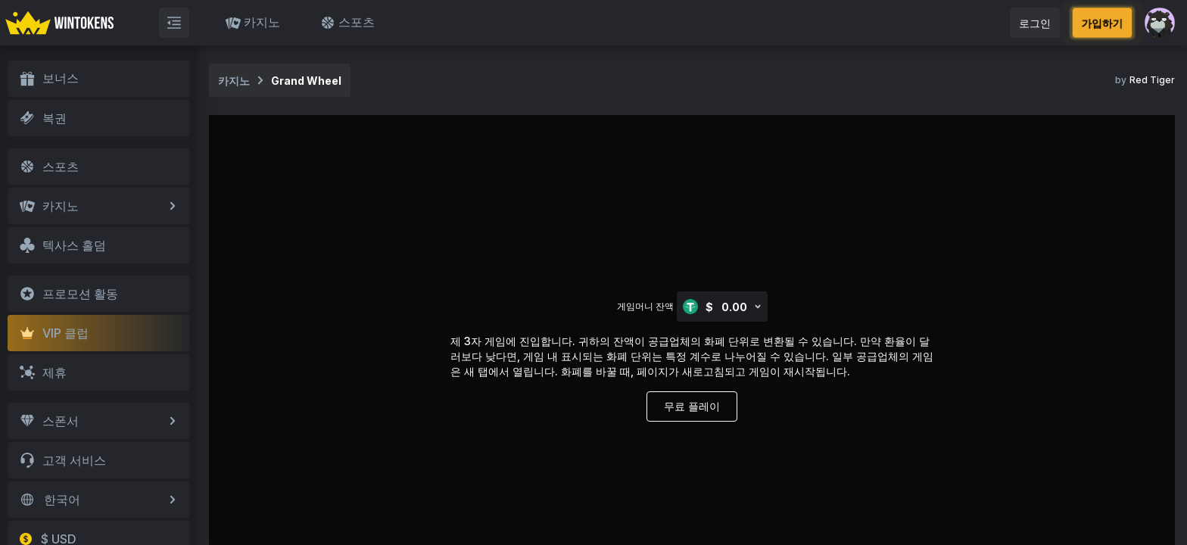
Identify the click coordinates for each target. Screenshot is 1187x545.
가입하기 (1101, 22)
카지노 (253, 22)
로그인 (1035, 23)
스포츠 (347, 22)
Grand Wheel (306, 80)
